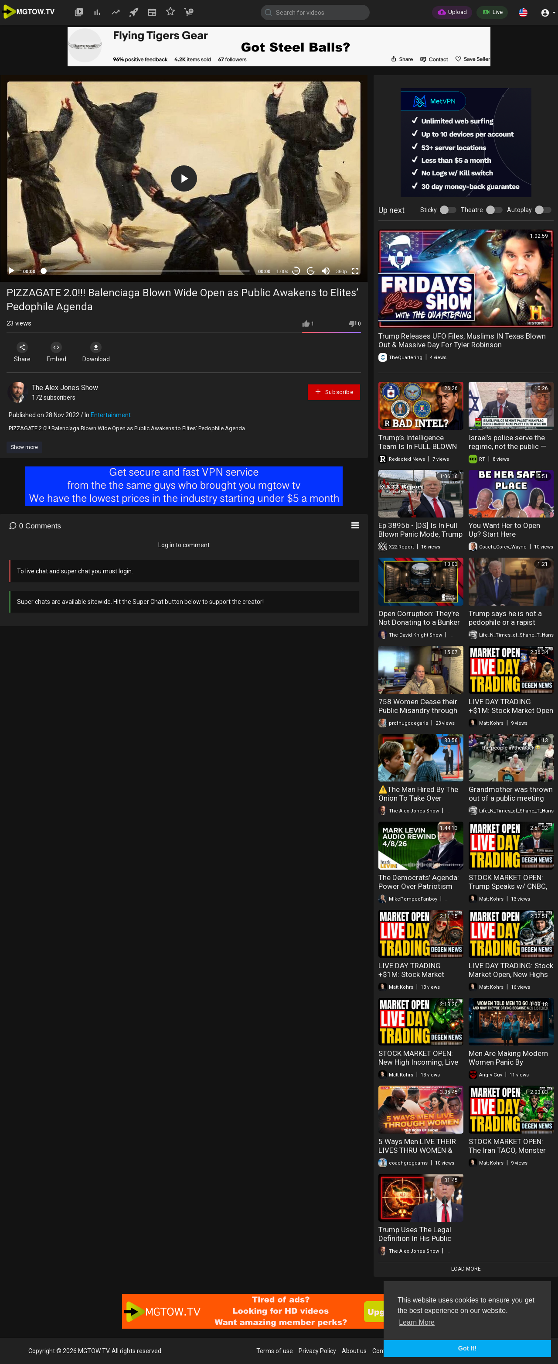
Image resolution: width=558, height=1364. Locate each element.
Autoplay (519, 209)
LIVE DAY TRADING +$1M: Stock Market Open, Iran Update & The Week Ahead (417, 978)
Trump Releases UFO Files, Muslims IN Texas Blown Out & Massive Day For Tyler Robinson (462, 340)
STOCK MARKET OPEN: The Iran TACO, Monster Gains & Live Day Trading (509, 1150)
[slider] (147, 271)
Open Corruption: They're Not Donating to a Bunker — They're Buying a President (419, 626)
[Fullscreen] (355, 271)
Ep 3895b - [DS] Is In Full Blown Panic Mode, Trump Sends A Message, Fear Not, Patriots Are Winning (420, 538)
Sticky (428, 209)
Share (22, 352)
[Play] (11, 271)
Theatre (472, 209)
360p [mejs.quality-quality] (341, 271)
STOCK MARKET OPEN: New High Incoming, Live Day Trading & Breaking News (418, 1066)
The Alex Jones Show (65, 388)
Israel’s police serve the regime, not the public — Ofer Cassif (507, 446)
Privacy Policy (317, 1350)
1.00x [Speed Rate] (282, 271)
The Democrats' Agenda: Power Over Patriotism (418, 882)
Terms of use (274, 1350)
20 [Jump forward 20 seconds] (311, 271)
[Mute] (325, 271)
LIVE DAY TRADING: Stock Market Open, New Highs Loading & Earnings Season (511, 978)
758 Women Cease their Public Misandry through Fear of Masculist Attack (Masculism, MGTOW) (418, 714)
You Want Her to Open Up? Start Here (504, 529)
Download (98, 352)
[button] (523, 12)
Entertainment (111, 414)
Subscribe (334, 391)
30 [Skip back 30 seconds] (296, 271)
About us (354, 1350)
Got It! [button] (467, 1348)
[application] (183, 178)
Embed (58, 352)
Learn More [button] (417, 1322)
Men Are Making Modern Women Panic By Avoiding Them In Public (508, 1062)
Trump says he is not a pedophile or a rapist (505, 618)
